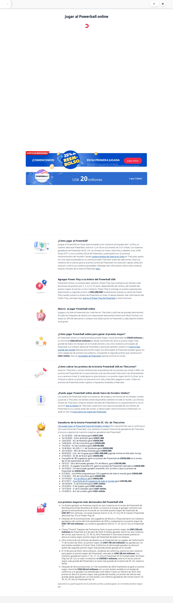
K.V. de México (80, 478)
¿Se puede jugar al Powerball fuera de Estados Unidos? (84, 426)
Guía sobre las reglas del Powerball (89, 411)
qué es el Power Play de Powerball (99, 298)
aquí (98, 268)
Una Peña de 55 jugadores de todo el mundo (93, 481)
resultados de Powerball (89, 356)
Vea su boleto (72, 405)
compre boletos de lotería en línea (108, 256)
